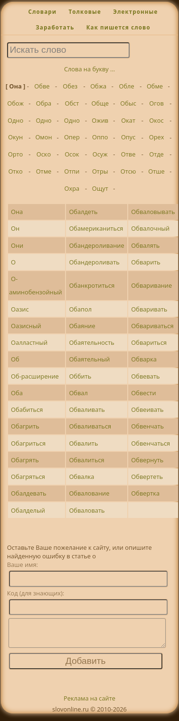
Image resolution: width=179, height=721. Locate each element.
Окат (128, 120)
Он (15, 228)
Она (17, 211)
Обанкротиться (91, 285)
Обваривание (151, 285)
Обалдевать (29, 493)
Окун (15, 137)
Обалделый (28, 510)
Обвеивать (147, 409)
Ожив (100, 120)
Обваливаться (90, 426)
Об (15, 359)
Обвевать (145, 376)
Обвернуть (147, 460)
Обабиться (27, 409)
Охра (72, 188)
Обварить (145, 262)
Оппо (100, 137)
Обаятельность (91, 342)
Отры (100, 171)
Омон (43, 137)
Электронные (135, 11)
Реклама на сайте (89, 704)
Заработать (55, 27)
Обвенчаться (150, 443)
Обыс (128, 103)
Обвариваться (152, 326)
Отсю (128, 171)
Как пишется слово (118, 27)
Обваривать (149, 309)
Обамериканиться (96, 228)
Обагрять (25, 460)
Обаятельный (89, 359)
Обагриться (28, 443)
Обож (15, 103)
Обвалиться (86, 460)
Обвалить (83, 443)
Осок (72, 154)
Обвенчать (147, 426)
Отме (44, 171)
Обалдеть (83, 211)
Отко (15, 171)
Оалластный (29, 342)
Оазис (20, 309)
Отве (128, 154)
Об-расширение (35, 376)
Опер (72, 137)
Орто (15, 154)
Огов (156, 103)
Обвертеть (147, 476)
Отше (156, 171)
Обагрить (25, 426)
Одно (15, 120)
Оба (17, 393)
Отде (156, 154)
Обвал (78, 393)
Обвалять (145, 245)
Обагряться (28, 476)
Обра (44, 103)
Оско (44, 154)
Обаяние (82, 326)
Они (17, 245)
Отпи (71, 171)
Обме (155, 86)
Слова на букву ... (89, 69)
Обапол (80, 309)
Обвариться (149, 342)
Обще (100, 103)
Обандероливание (96, 245)
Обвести (143, 393)
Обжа (98, 86)
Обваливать (87, 409)
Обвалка (81, 476)
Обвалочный (150, 228)
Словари (42, 11)
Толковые (84, 11)
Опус (128, 137)
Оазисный (26, 326)
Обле (126, 86)
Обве (41, 86)
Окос (156, 120)
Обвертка (145, 493)
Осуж (100, 154)
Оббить (80, 376)
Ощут (100, 188)
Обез (70, 86)
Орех (156, 137)
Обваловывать (153, 211)
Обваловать (86, 510)
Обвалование (89, 493)
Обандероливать (94, 262)
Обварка (144, 359)
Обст (72, 103)
